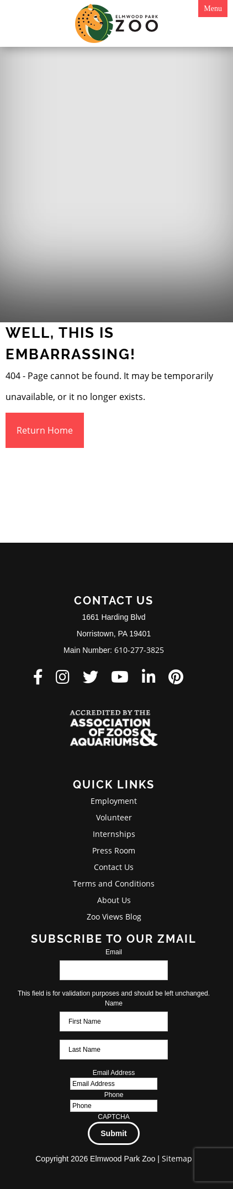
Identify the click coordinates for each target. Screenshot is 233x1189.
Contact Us (114, 867)
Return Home (45, 430)
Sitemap (177, 1158)
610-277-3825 (139, 650)
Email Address (114, 1073)
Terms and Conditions (114, 883)
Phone (114, 1095)
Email (113, 952)
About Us (114, 900)
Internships (114, 834)
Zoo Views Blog (114, 916)
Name (114, 1003)
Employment (114, 801)
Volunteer (114, 817)
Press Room (113, 850)
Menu (213, 8)
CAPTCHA (113, 1117)
